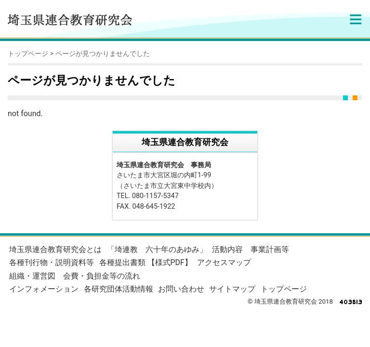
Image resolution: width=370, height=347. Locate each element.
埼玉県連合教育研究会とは (55, 249)
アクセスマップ (224, 262)
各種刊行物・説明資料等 (51, 262)
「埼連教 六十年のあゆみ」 (157, 249)
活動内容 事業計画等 (250, 249)
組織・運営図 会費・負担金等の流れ (74, 275)
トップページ (28, 54)
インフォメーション (44, 289)
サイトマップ (232, 289)
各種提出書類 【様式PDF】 (145, 262)
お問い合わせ (181, 289)
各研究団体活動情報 (118, 289)
